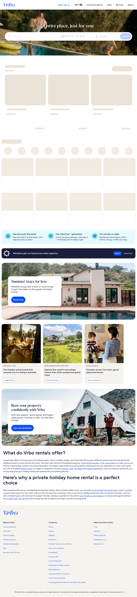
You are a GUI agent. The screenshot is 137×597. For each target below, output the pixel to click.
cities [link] (121, 463)
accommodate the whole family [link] (105, 490)
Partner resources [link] (9, 540)
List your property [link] (9, 527)
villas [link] (71, 468)
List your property (94, 5)
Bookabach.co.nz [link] (100, 540)
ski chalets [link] (78, 468)
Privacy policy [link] (53, 557)
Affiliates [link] (52, 535)
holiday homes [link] (26, 468)
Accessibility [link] (53, 552)
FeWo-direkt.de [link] (99, 535)
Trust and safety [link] (8, 535)
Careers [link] (51, 531)
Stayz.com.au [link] (98, 544)
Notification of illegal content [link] (59, 565)
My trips (119, 5)
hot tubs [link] (21, 498)
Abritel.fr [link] (97, 531)
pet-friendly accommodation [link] (92, 496)
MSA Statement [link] (54, 569)
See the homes (52, 380)
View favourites (94, 380)
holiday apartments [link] (95, 468)
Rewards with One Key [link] (11, 552)
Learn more (9, 380)
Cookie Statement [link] (55, 561)
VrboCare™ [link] (7, 531)
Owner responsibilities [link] (57, 578)
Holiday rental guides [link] (11, 544)
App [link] (4, 548)
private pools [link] (11, 498)
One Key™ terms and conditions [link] (60, 544)
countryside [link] (110, 463)
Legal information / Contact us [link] (59, 574)
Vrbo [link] (95, 527)
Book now (18, 299)
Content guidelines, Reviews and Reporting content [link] (67, 582)
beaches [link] (95, 463)
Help (109, 5)
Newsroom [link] (53, 540)
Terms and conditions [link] (56, 548)
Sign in (131, 5)
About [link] (51, 527)
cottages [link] (64, 468)
